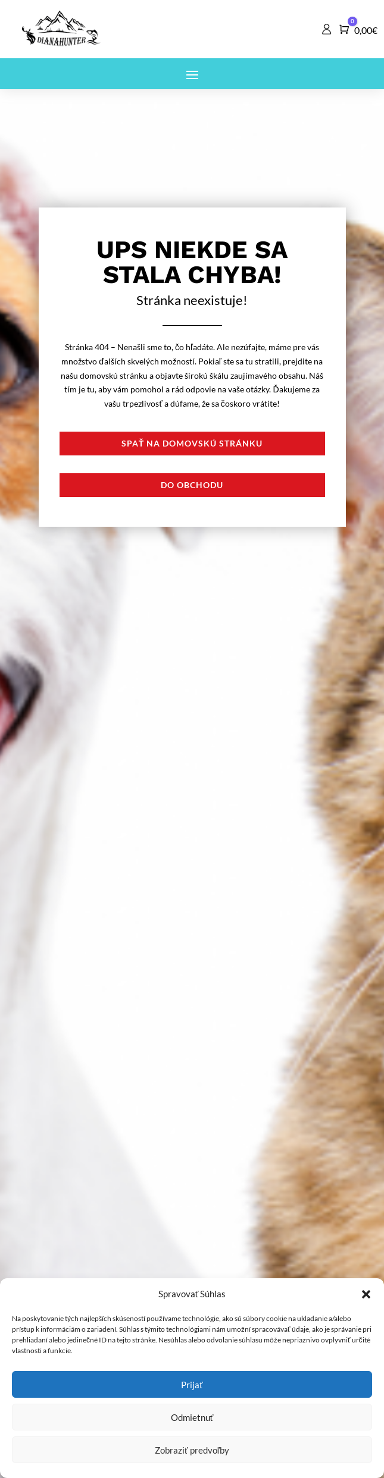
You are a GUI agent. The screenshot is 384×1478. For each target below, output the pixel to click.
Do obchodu (192, 485)
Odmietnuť (192, 1417)
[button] (366, 1294)
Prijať (192, 1384)
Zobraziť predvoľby (192, 1450)
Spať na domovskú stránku (192, 443)
